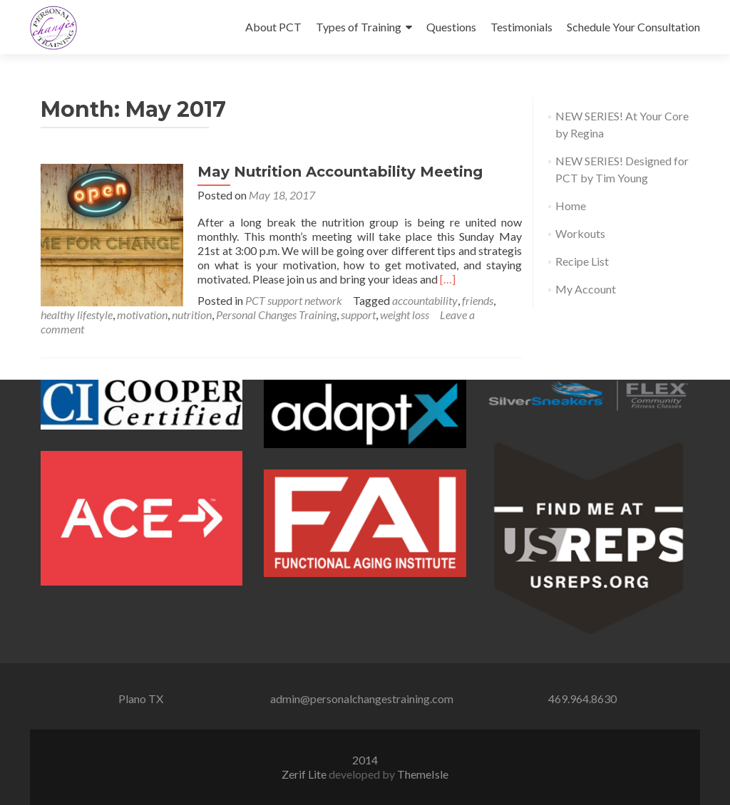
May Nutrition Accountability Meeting (340, 171)
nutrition (192, 314)
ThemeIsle (422, 774)
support (358, 314)
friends (477, 300)
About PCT (273, 26)
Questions (451, 26)
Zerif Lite (305, 774)
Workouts (580, 233)
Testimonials (521, 26)
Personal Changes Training (276, 314)
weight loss (404, 314)
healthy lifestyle (77, 314)
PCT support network (293, 300)
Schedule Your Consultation (633, 26)
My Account (585, 289)
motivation (142, 314)
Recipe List (582, 261)
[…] (448, 279)
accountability (425, 300)
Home (570, 205)
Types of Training (358, 26)
